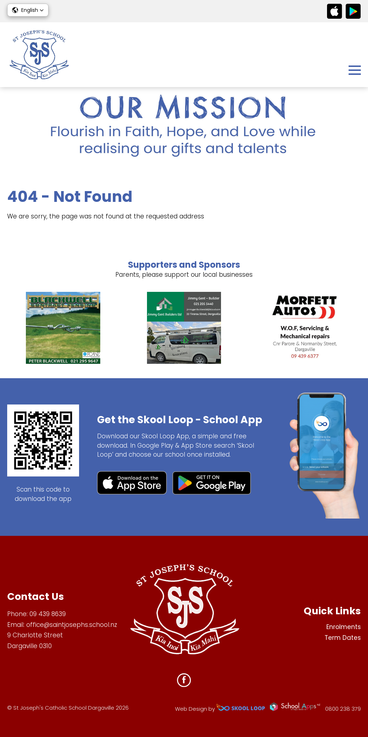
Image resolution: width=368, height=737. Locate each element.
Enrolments (343, 627)
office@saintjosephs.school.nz (71, 624)
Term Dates (343, 637)
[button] (28, 10)
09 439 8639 (47, 614)
